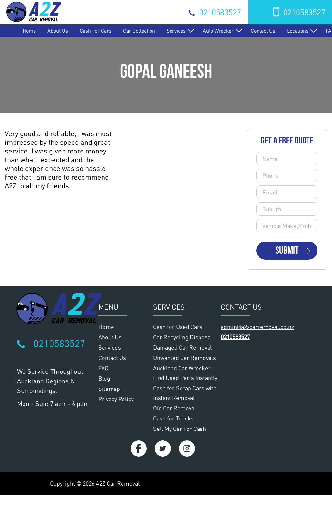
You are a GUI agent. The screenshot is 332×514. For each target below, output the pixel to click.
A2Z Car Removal (118, 483)
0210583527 (220, 12)
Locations (297, 30)
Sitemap (109, 388)
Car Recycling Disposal (182, 337)
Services (176, 30)
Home (29, 30)
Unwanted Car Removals (184, 357)
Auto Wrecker (218, 30)
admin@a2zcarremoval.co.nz (257, 326)
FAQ (103, 367)
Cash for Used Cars (177, 326)
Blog (104, 378)
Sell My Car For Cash (179, 428)
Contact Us (263, 30)
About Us (57, 30)
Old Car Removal (174, 407)
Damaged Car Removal (182, 347)
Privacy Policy (116, 398)
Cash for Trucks (173, 418)
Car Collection (139, 30)
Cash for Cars (96, 30)
